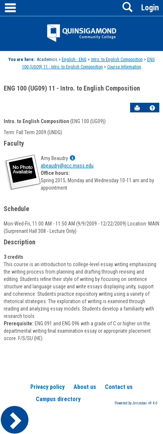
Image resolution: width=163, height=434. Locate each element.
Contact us (119, 386)
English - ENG (74, 59)
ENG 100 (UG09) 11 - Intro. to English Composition (72, 88)
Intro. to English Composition (117, 59)
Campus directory (58, 399)
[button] (152, 108)
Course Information (124, 66)
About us (85, 386)
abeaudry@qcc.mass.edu (67, 166)
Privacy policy (47, 386)
